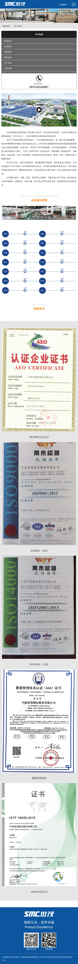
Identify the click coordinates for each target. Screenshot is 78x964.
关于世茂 (18, 26)
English (63, 4)
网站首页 (6, 26)
